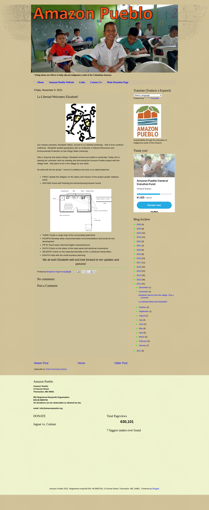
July (141, 320)
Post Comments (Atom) (56, 369)
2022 (139, 241)
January (142, 345)
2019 (139, 254)
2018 (139, 258)
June (141, 324)
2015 (139, 271)
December (144, 287)
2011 (139, 351)
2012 (139, 284)
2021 (139, 245)
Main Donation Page (117, 82)
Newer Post (41, 363)
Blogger (155, 488)
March (142, 337)
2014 (139, 275)
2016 (139, 267)
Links (82, 82)
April (141, 333)
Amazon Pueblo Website (61, 82)
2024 (139, 233)
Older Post (120, 363)
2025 (139, 229)
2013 (139, 279)
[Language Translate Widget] (148, 95)
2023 (139, 237)
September (144, 311)
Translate (152, 98)
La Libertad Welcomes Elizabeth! (152, 302)
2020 (139, 250)
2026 (139, 224)
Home (81, 363)
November (144, 291)
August (142, 315)
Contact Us (96, 82)
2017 (139, 262)
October (142, 307)
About (40, 82)
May (141, 328)
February (143, 341)
